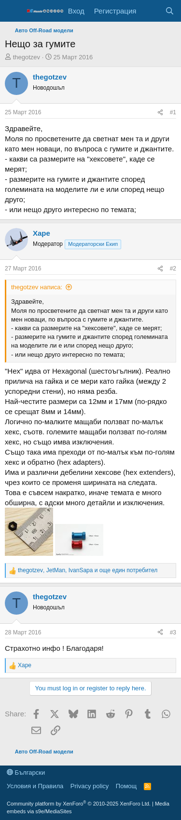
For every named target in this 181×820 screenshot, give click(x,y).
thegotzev (26, 57)
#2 (173, 268)
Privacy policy (89, 786)
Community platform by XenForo (79, 804)
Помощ (126, 786)
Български (26, 772)
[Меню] (13, 11)
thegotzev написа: (36, 287)
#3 (173, 632)
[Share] (160, 112)
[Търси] (169, 11)
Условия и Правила (35, 786)
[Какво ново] (150, 11)
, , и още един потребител (87, 570)
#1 (173, 112)
